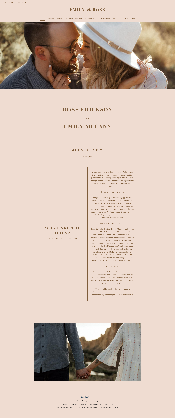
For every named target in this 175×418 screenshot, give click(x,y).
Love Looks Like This (107, 18)
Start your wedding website (65, 407)
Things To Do (123, 18)
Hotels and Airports (65, 18)
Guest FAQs (73, 404)
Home (42, 18)
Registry (78, 18)
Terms (116, 407)
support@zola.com (95, 404)
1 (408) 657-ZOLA (109, 404)
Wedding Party (90, 18)
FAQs (133, 18)
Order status (84, 404)
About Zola (64, 404)
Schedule (51, 18)
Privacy (111, 407)
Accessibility (104, 407)
